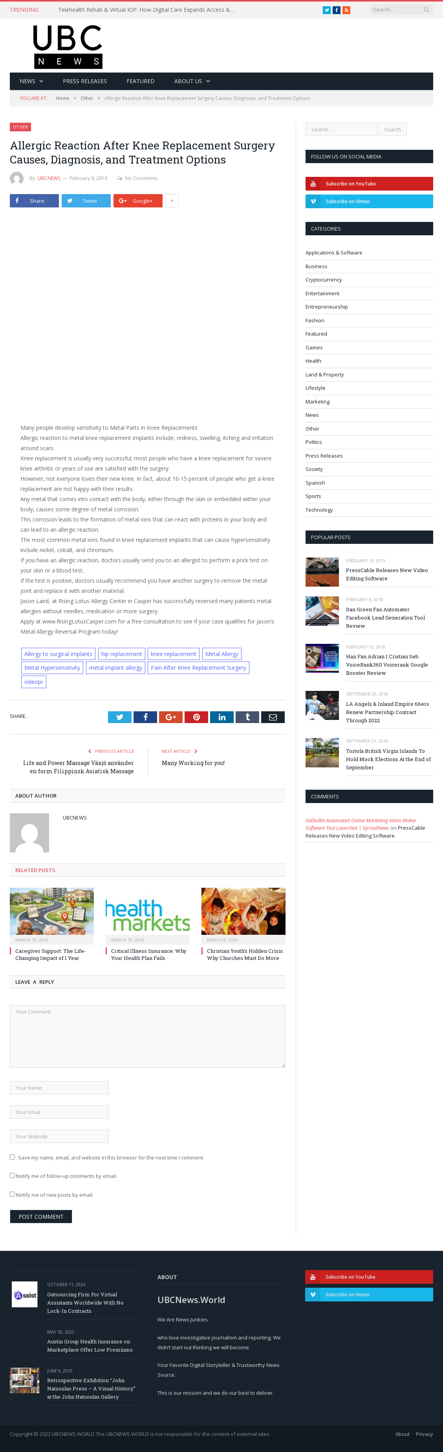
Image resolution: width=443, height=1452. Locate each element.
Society (314, 468)
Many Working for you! (193, 763)
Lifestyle (316, 387)
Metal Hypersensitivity (52, 667)
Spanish (315, 482)
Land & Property (325, 374)
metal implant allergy (115, 667)
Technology (319, 509)
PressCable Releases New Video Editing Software (387, 574)
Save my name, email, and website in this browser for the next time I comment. (111, 1157)
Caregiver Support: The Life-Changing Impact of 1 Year (50, 954)
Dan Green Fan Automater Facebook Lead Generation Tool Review (385, 617)
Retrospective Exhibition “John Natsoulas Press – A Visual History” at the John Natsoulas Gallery (91, 1388)
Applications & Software (334, 252)
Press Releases (85, 81)
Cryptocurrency (324, 279)
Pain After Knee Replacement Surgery (198, 667)
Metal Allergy (221, 654)
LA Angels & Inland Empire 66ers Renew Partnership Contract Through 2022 (387, 712)
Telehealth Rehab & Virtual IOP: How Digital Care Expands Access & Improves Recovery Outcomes (148, 9)
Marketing (318, 401)
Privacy (424, 1433)
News (27, 81)
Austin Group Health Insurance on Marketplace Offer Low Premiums (90, 1345)
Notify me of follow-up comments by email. (66, 1175)
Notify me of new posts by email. (54, 1194)
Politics (314, 441)
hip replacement (121, 654)
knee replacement (173, 654)
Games (314, 347)
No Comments (137, 178)
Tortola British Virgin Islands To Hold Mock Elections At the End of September (388, 759)
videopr (33, 681)
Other (20, 127)
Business (317, 266)
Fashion (315, 320)
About (402, 1433)
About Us (188, 81)
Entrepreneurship (327, 306)
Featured (140, 81)
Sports (313, 496)
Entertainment (322, 293)
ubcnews (48, 178)
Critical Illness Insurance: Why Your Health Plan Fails (149, 954)
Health (313, 360)
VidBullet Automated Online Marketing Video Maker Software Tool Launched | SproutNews (361, 824)
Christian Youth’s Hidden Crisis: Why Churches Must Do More (245, 954)
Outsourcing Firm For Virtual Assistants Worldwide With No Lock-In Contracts (85, 1302)
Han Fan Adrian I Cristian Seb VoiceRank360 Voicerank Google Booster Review (387, 664)
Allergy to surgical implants (58, 654)
